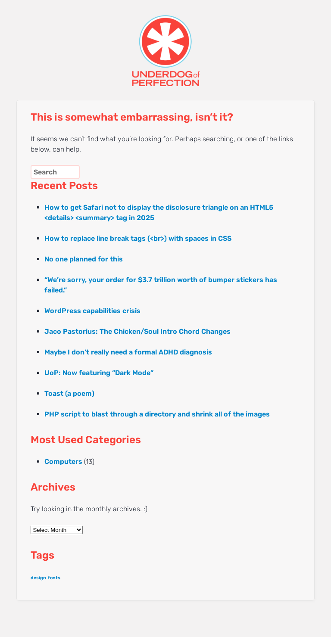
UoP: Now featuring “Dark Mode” (98, 373)
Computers (63, 461)
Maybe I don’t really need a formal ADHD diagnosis (128, 352)
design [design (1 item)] (38, 578)
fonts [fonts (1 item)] (54, 578)
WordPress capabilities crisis (92, 311)
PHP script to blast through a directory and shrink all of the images (157, 414)
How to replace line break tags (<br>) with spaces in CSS (137, 238)
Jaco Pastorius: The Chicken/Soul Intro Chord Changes (137, 331)
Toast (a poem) (69, 393)
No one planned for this (83, 259)
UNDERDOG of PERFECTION (165, 43)
